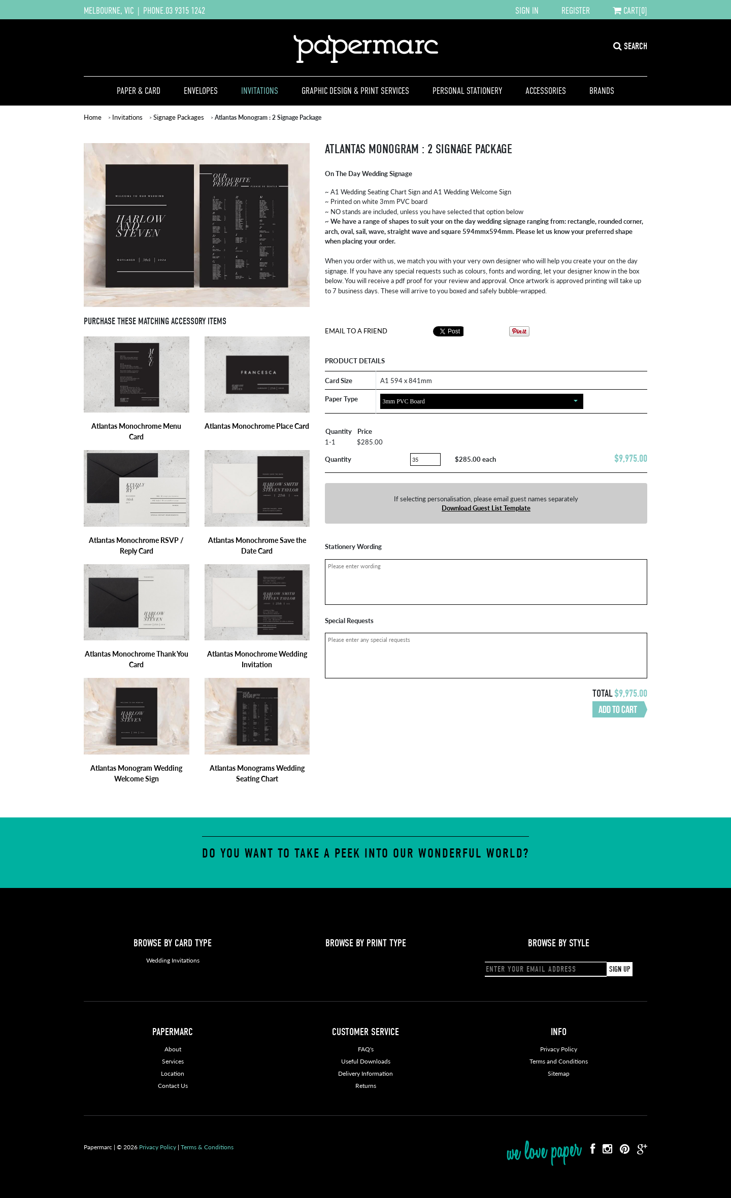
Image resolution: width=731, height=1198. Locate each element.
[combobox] (481, 401)
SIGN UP (619, 969)
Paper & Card (138, 90)
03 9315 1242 (185, 10)
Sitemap (559, 1073)
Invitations (259, 90)
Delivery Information (365, 1073)
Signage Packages (178, 117)
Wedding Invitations (173, 960)
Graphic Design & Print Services (355, 90)
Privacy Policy (558, 1049)
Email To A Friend (356, 330)
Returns (365, 1085)
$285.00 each (475, 459)
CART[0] (630, 10)
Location (172, 1073)
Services (173, 1061)
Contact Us (173, 1085)
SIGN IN (527, 10)
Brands (601, 90)
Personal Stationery (467, 90)
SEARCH (630, 46)
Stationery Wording (353, 546)
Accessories (545, 90)
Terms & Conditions (207, 1147)
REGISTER (575, 10)
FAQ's (366, 1049)
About (172, 1049)
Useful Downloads (365, 1061)
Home (93, 117)
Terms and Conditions (558, 1061)
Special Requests (349, 620)
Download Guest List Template (486, 507)
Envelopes (201, 90)
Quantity (338, 459)
